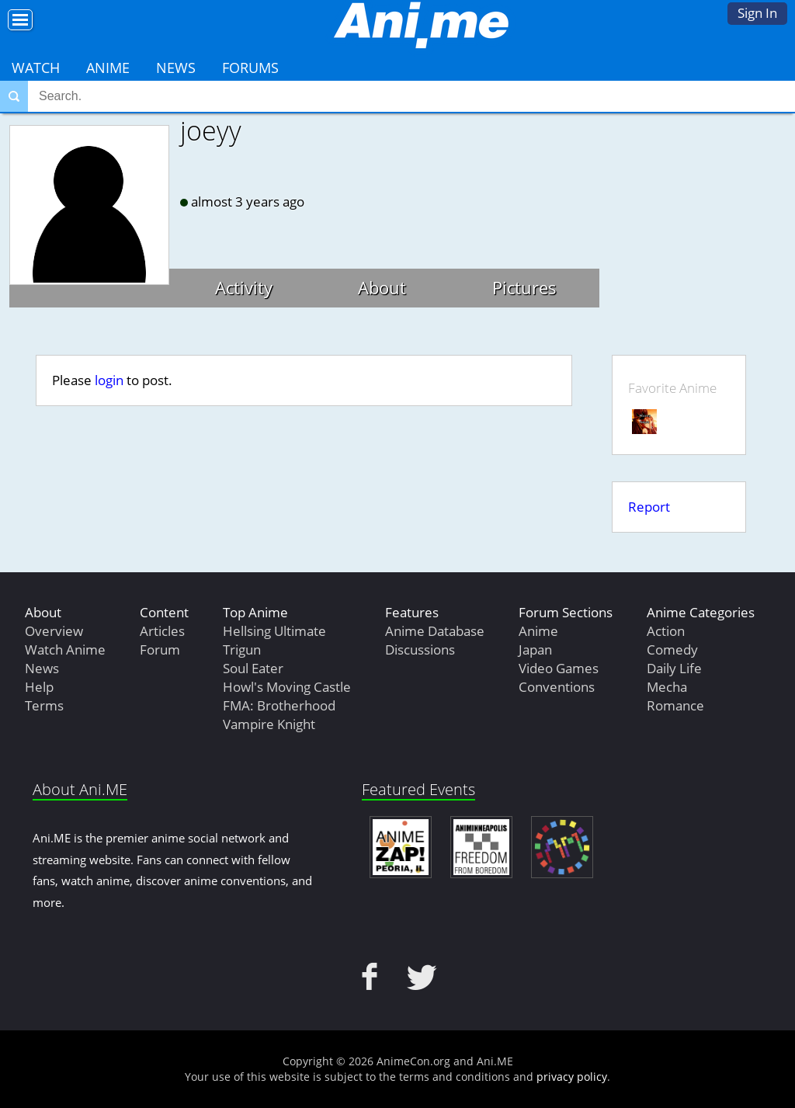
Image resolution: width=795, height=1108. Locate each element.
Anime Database (434, 631)
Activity (244, 287)
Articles (162, 631)
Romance (675, 705)
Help (39, 687)
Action (666, 631)
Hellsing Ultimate (274, 631)
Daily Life (674, 668)
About (382, 287)
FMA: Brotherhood (279, 705)
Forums (250, 67)
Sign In (757, 13)
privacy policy (571, 1076)
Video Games (559, 668)
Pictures (524, 287)
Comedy (672, 649)
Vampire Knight (269, 724)
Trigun (242, 649)
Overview (54, 631)
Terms (44, 705)
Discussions (420, 649)
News (176, 67)
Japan (535, 649)
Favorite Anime (672, 388)
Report (649, 507)
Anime (108, 67)
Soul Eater (253, 668)
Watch (36, 67)
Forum (160, 649)
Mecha (667, 687)
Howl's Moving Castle (287, 687)
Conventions (557, 687)
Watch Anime (65, 649)
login (109, 380)
